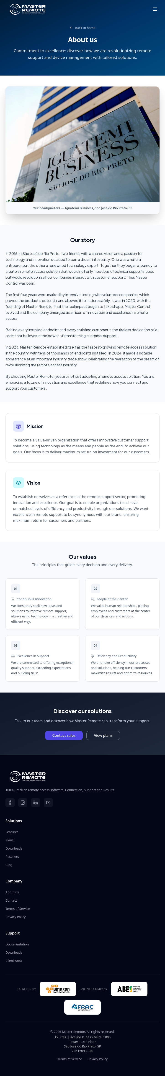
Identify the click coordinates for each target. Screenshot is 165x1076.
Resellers (12, 856)
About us (12, 892)
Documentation (17, 944)
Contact (11, 900)
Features (11, 832)
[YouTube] (48, 802)
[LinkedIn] (35, 802)
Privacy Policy (15, 917)
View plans (103, 735)
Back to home (82, 28)
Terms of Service (17, 908)
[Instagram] (22, 802)
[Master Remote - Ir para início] (82, 776)
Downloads (13, 848)
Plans (9, 840)
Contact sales (64, 735)
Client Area (13, 960)
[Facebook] (10, 802)
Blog (8, 865)
